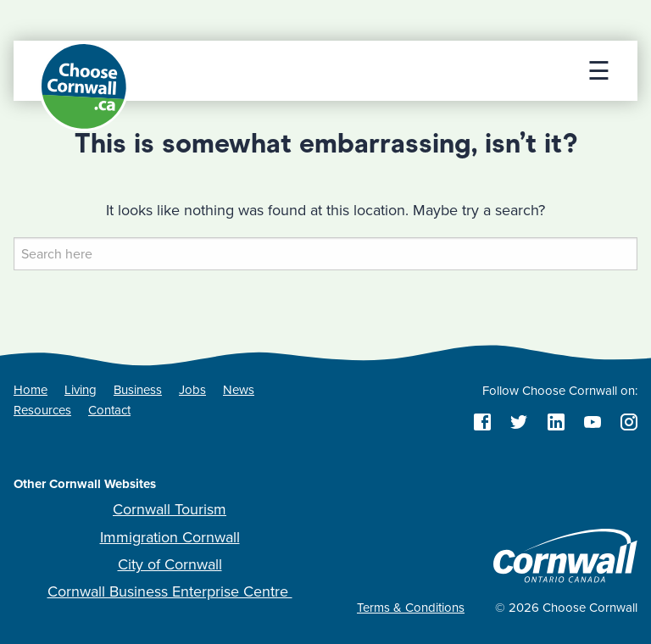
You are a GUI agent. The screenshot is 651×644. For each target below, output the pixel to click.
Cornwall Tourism (169, 509)
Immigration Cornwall (170, 537)
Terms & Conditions (411, 607)
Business (138, 389)
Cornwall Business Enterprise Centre (169, 591)
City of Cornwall (170, 564)
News (238, 389)
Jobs (192, 389)
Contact (109, 410)
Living (80, 389)
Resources (42, 410)
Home (30, 389)
